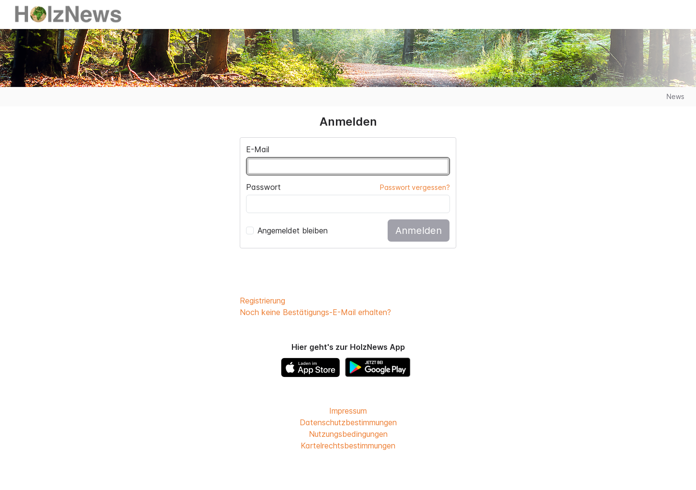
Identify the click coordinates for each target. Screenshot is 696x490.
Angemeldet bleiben (287, 230)
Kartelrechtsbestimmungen (348, 445)
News (675, 96)
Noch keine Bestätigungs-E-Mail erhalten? (315, 312)
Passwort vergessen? (415, 187)
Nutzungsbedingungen (348, 434)
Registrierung (262, 300)
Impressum (348, 411)
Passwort (263, 187)
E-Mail (257, 149)
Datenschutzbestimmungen (348, 422)
